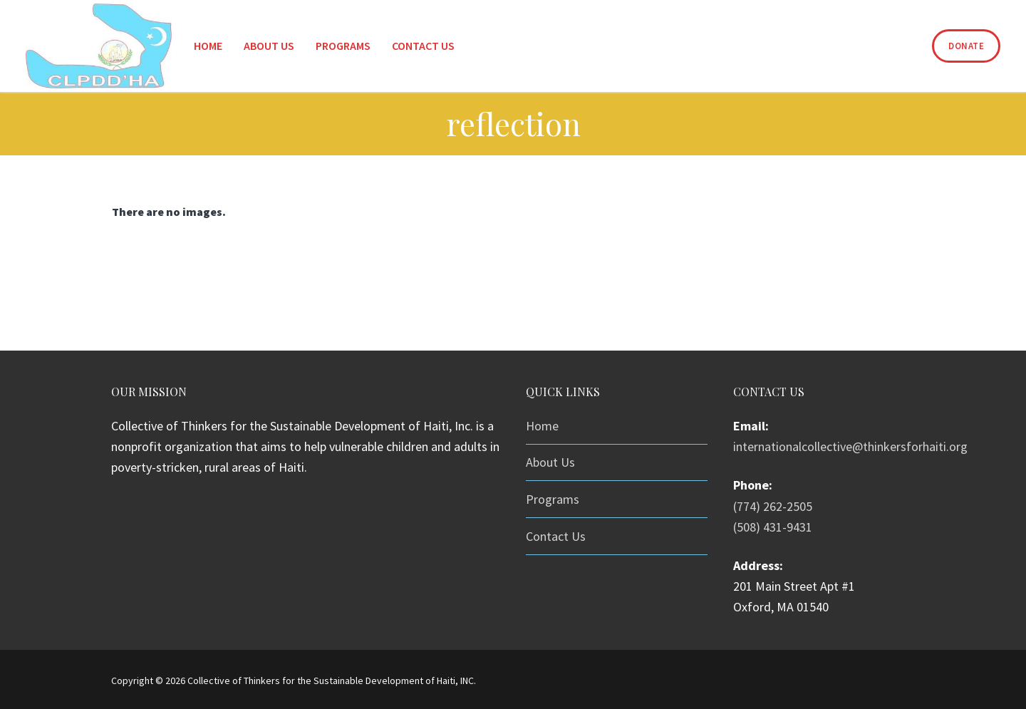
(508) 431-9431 (772, 527)
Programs (552, 499)
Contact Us (556, 536)
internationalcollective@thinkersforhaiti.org (850, 446)
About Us (550, 462)
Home (542, 426)
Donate (966, 46)
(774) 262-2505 (772, 506)
